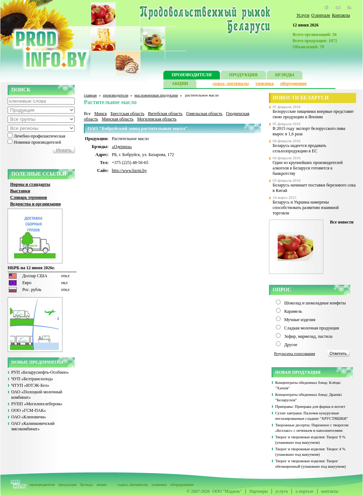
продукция (67, 484)
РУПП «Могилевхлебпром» (36, 403)
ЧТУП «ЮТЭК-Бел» (30, 385)
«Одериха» (122, 146)
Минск (100, 113)
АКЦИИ (180, 84)
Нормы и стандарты (30, 184)
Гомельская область (204, 113)
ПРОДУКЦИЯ (243, 75)
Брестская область (127, 113)
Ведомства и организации (35, 203)
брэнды (86, 484)
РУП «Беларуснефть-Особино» (40, 372)
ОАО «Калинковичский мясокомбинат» (32, 426)
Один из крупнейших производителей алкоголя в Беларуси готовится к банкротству (308, 168)
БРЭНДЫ (284, 75)
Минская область (118, 119)
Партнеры (258, 491)
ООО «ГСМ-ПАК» (28, 410)
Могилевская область (157, 119)
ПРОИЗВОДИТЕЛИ (192, 75)
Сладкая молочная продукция (311, 328)
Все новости (342, 222)
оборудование (293, 83)
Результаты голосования (294, 353)
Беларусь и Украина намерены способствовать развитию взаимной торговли (306, 208)
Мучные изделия (299, 319)
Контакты (341, 15)
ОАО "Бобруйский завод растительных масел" (137, 128)
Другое (290, 344)
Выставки (20, 190)
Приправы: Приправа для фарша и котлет (310, 406)
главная (90, 95)
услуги (282, 491)
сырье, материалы (231, 83)
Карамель (293, 311)
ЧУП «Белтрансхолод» (32, 378)
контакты (329, 491)
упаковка (264, 83)
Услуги (303, 15)
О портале (320, 15)
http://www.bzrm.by (129, 170)
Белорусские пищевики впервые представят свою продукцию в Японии (313, 114)
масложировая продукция (156, 95)
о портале (304, 491)
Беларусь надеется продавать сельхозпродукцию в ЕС (299, 148)
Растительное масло (130, 138)
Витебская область (165, 113)
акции (102, 484)
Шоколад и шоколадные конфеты (315, 303)
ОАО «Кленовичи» (28, 416)
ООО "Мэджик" (227, 491)
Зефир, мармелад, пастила (308, 336)
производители (115, 95)
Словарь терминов (28, 197)
